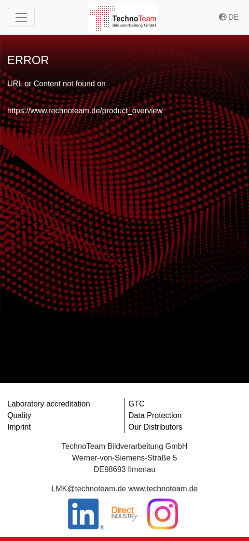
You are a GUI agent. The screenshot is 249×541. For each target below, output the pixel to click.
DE (229, 17)
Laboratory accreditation (48, 404)
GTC (136, 404)
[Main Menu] (21, 17)
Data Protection (154, 415)
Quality (19, 415)
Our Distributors (155, 427)
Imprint (19, 427)
